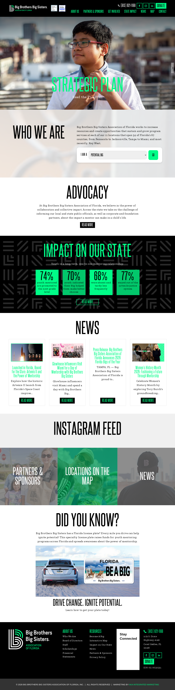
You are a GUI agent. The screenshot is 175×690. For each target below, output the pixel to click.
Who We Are (69, 636)
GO (153, 155)
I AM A (84, 154)
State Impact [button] (130, 11)
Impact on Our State (101, 644)
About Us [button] (75, 11)
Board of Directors (73, 640)
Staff (65, 644)
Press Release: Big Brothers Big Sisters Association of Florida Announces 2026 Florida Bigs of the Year (108, 356)
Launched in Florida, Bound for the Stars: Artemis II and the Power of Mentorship (27, 372)
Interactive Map (98, 640)
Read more (27, 400)
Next (172, 68)
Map (152, 11)
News (143, 11)
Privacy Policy (98, 657)
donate (161, 6)
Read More (87, 225)
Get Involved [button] (114, 11)
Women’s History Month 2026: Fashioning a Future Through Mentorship (148, 372)
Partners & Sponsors (93, 11)
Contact (162, 11)
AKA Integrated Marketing (144, 684)
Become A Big (97, 636)
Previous (2, 68)
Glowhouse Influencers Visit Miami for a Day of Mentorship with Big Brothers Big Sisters (67, 370)
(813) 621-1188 (127, 5)
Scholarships (70, 648)
